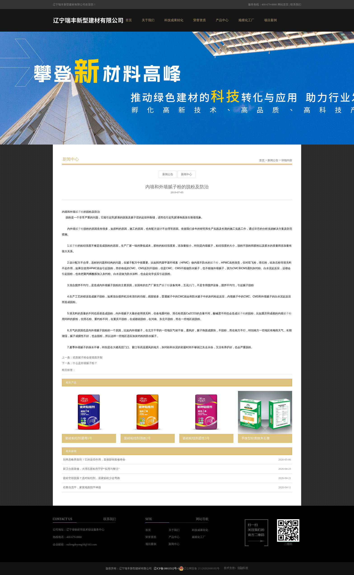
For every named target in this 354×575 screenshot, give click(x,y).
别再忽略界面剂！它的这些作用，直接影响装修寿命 (94, 459)
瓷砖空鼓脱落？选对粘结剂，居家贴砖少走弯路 (91, 478)
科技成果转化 (173, 20)
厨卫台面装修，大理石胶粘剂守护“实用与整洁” (91, 468)
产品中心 (222, 20)
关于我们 (148, 20)
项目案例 (270, 20)
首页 (129, 20)
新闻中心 (186, 174)
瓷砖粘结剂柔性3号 (196, 438)
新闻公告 (273, 160)
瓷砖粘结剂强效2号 (137, 438)
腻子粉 (79, 211)
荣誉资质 (199, 20)
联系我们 (295, 4)
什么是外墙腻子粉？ (85, 363)
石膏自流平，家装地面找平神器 (82, 487)
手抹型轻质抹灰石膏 (255, 438)
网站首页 (283, 4)
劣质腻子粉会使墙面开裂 (87, 357)
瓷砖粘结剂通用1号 (78, 438)
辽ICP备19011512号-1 (166, 568)
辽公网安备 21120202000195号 (199, 568)
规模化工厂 (246, 20)
